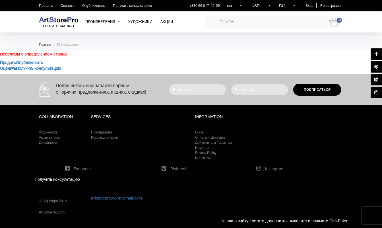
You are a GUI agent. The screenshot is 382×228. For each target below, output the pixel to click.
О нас (199, 132)
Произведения (68, 45)
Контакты (202, 158)
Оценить (67, 6)
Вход (309, 6)
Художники (140, 22)
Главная (45, 45)
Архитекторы (49, 137)
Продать (46, 6)
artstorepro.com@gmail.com (116, 198)
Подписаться (317, 90)
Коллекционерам (104, 137)
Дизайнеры (48, 143)
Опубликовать (93, 6)
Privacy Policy (205, 153)
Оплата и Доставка (210, 137)
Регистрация (330, 6)
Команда (202, 148)
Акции (166, 22)
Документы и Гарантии (213, 143)
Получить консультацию (132, 6)
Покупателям (101, 132)
